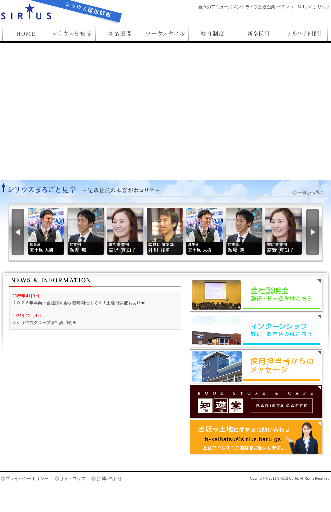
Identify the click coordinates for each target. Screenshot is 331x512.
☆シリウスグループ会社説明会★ (44, 322)
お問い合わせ (109, 478)
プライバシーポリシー (27, 478)
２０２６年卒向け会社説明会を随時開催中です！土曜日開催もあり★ (78, 302)
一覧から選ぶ (311, 192)
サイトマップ (72, 478)
